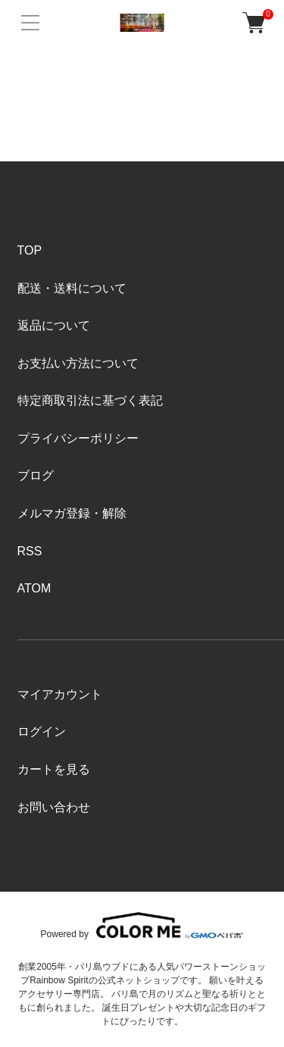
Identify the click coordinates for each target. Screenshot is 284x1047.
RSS (29, 551)
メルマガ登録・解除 (71, 513)
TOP (29, 250)
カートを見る (53, 769)
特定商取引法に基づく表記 (90, 400)
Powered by (142, 925)
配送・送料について (71, 288)
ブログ (35, 475)
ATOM (34, 588)
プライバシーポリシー (78, 438)
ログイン (41, 731)
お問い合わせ (53, 807)
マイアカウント (59, 694)
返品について (53, 325)
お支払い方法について (78, 363)
